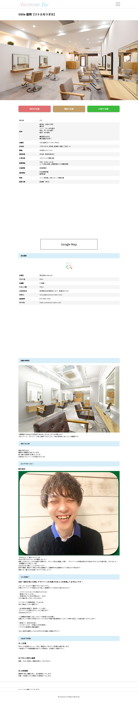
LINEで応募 (103, 108)
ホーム (20, 689)
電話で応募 (69, 108)
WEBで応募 (35, 108)
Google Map (78, 244)
